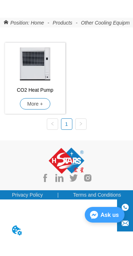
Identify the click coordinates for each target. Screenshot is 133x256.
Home (37, 23)
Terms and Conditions (97, 195)
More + (35, 104)
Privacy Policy (27, 195)
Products (62, 23)
